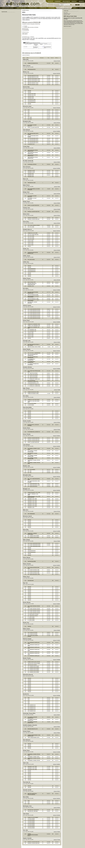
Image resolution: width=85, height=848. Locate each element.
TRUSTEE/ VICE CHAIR (32, 93)
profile (32, 60)
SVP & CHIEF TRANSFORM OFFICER (34, 543)
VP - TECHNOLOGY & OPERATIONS (34, 385)
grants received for (31, 22)
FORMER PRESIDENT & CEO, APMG (34, 492)
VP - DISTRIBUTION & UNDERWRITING (31, 360)
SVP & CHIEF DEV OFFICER (32, 632)
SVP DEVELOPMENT (31, 820)
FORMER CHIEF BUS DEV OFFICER (34, 661)
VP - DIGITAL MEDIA (31, 617)
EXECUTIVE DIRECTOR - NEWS (33, 298)
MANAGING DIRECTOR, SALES (33, 75)
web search (24, 33)
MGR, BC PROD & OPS (32, 282)
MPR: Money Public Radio (70, 16)
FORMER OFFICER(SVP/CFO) (33, 63)
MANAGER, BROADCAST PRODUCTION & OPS (32, 284)
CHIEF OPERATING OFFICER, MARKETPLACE (33, 151)
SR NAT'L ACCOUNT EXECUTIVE (33, 127)
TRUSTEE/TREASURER (32, 561)
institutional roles (28, 53)
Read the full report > (67, 26)
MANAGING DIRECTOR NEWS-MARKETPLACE (33, 293)
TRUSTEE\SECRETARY (32, 271)
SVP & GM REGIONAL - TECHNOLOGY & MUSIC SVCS (33, 381)
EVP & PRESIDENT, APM (32, 329)
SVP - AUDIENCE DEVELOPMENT (33, 535)
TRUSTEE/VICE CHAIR (31, 99)
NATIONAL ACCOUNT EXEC (32, 217)
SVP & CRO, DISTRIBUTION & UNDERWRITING (33, 357)
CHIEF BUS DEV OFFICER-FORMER (34, 663)
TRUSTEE (29, 90)
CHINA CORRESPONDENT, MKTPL (34, 737)
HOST (29, 111)
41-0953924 (25, 27)
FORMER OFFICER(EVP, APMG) (33, 393)
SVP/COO (29, 338)
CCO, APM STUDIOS (31, 259)
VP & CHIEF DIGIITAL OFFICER (33, 614)
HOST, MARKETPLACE (32, 705)
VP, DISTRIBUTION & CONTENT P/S (34, 431)
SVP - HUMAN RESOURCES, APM (33, 483)
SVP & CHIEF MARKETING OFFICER (34, 309)
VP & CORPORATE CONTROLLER (33, 655)
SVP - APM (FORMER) (31, 469)
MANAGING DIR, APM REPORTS (33, 809)
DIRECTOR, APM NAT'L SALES (33, 84)
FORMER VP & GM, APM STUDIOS (33, 399)
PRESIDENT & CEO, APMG (32, 498)
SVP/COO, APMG (30, 332)
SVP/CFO (29, 246)
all (30, 60)
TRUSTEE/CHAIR (30, 580)
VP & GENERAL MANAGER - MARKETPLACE (32, 717)
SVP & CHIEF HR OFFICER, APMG (33, 569)
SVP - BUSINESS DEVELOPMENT (33, 666)
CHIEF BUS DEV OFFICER (32, 664)
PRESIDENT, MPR (31, 173)
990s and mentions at (33, 27)
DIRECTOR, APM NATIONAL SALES (34, 78)
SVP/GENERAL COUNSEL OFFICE (33, 756)
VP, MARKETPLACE (31, 144)
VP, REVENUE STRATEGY (32, 164)
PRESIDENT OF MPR (31, 170)
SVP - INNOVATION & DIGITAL (33, 615)
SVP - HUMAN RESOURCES (32, 486)
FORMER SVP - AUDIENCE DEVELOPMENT (32, 534)
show (26, 60)
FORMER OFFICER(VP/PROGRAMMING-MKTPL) (33, 835)
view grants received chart (35, 23)
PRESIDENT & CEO (31, 507)
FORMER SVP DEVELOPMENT (33, 817)
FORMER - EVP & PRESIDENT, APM (34, 325)
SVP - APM (29, 471)
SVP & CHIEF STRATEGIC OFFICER (34, 608)
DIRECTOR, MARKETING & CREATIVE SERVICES (32, 794)
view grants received (26, 23)
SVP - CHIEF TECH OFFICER (32, 373)
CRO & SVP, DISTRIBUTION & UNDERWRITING (33, 355)
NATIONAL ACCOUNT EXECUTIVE (33, 211)
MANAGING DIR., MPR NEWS (33, 811)
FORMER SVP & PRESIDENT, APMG (34, 324)
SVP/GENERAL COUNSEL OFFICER (34, 760)
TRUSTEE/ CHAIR (31, 96)
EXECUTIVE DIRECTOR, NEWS (33, 294)
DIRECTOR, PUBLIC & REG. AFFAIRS (34, 346)
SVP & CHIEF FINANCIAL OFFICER (34, 225)
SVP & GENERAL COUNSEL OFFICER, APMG (32, 451)
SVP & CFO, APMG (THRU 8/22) (33, 234)
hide (28, 60)
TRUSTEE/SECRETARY (32, 69)
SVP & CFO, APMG (31, 237)
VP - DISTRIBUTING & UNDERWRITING (31, 362)
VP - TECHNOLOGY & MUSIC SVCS (34, 379)
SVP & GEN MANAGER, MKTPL (33, 138)
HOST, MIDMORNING (31, 513)
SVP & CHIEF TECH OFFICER (33, 374)
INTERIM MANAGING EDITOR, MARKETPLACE (33, 253)
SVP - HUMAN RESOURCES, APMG (34, 574)
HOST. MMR (30, 117)
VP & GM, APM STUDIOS (32, 403)
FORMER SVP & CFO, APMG (32, 233)
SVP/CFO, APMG (30, 240)
